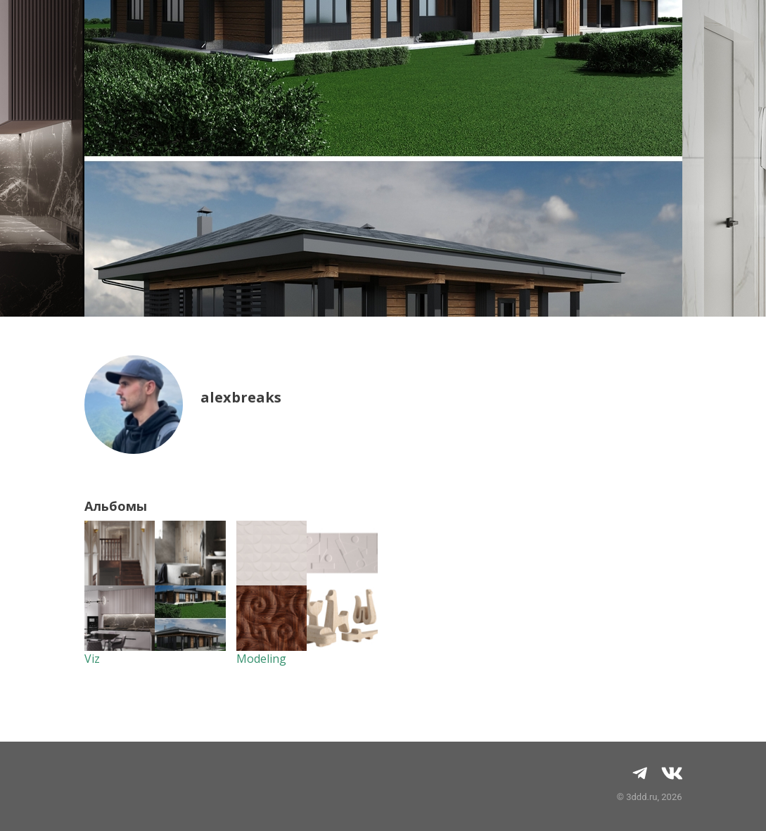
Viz (92, 658)
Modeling (261, 658)
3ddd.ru (641, 797)
